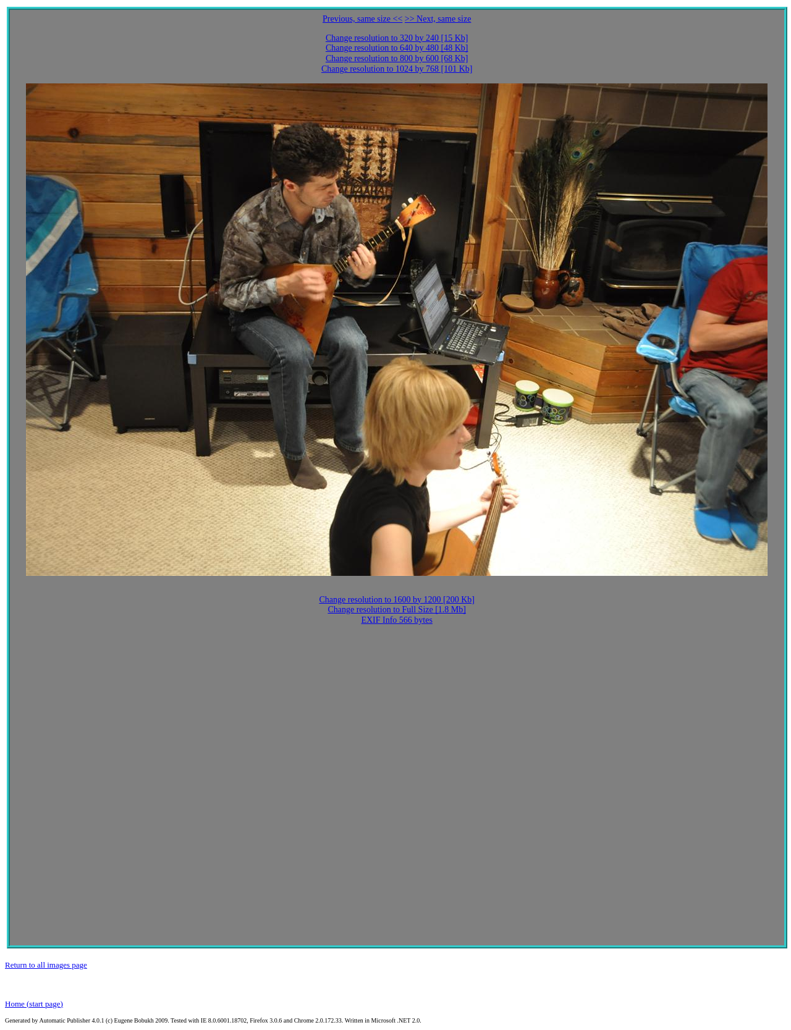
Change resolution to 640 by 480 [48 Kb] (397, 48)
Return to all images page (46, 964)
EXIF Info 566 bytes (397, 620)
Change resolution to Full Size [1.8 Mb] (397, 609)
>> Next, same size (438, 18)
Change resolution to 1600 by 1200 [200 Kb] (397, 599)
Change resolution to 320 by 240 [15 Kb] (397, 38)
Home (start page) (34, 1003)
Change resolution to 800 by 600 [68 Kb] (397, 58)
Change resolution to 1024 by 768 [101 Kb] (397, 69)
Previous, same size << (362, 18)
